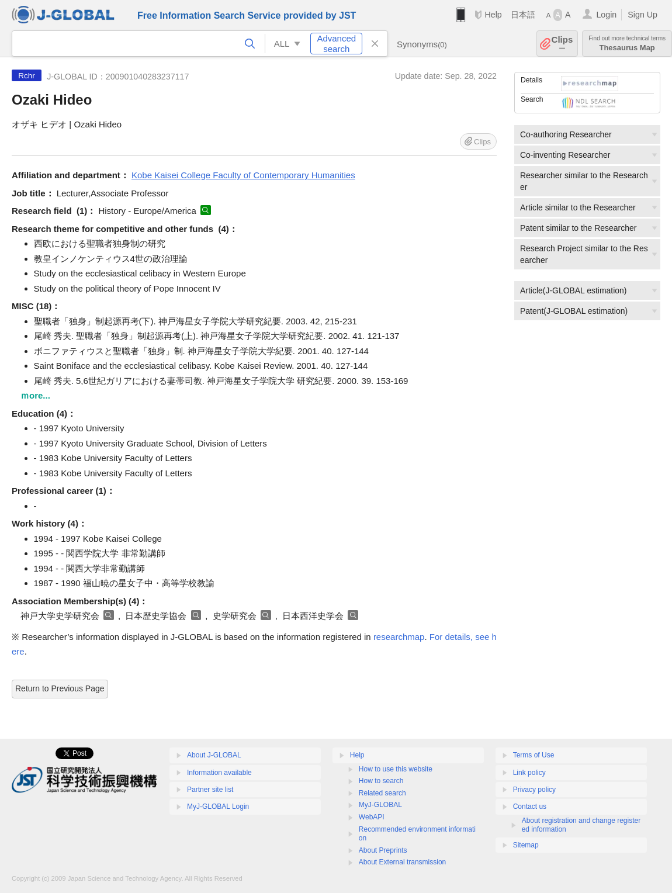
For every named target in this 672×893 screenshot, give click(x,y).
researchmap (399, 637)
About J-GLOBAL (214, 755)
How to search (381, 781)
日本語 (523, 14)
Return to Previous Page (60, 688)
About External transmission (402, 862)
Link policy (529, 773)
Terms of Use (534, 755)
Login (606, 14)
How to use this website (395, 769)
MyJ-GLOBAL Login (218, 806)
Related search (382, 793)
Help (492, 14)
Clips (562, 43)
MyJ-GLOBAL (380, 805)
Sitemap (526, 845)
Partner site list (210, 789)
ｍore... (35, 395)
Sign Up (642, 14)
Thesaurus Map (627, 43)
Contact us (529, 806)
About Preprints (383, 850)
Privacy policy (534, 789)
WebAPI (372, 817)
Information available (219, 773)
